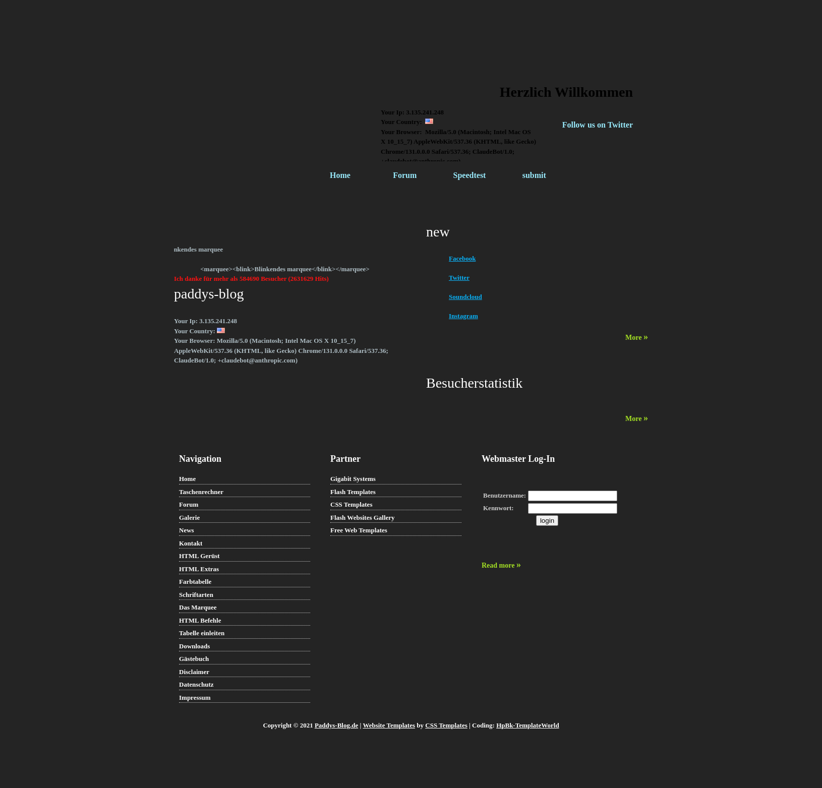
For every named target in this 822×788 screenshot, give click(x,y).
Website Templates (389, 725)
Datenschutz (196, 684)
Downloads (194, 646)
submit (534, 175)
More (636, 337)
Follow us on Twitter (597, 124)
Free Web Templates (358, 530)
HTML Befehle (200, 620)
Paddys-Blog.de (336, 725)
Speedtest (469, 175)
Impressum (195, 697)
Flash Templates (353, 492)
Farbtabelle (195, 581)
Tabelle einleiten (201, 633)
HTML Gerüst (199, 556)
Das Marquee (198, 607)
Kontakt (190, 543)
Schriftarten (196, 594)
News (186, 530)
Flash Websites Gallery (362, 517)
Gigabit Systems (353, 478)
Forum (405, 175)
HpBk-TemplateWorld (527, 725)
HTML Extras (199, 569)
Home (340, 175)
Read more (501, 565)
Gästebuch (194, 658)
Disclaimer (194, 672)
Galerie (189, 517)
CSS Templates (351, 504)
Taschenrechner (201, 492)
